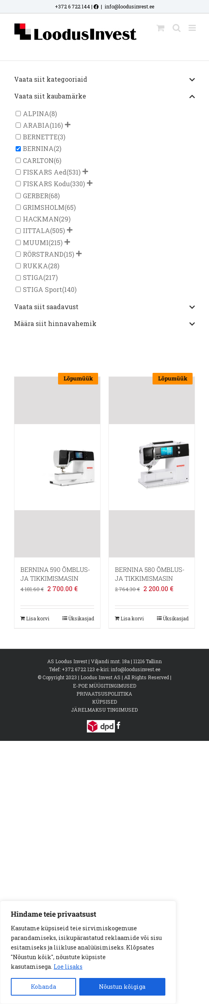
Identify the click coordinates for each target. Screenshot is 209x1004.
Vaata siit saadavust (104, 307)
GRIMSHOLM (43, 207)
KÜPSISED (104, 701)
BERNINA (38, 149)
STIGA (33, 278)
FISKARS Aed (44, 172)
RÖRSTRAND (43, 254)
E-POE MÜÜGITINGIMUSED (104, 685)
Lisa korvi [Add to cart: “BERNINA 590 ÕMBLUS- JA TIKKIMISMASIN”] (37, 618)
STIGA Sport (42, 289)
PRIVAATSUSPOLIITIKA (104, 693)
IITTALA (36, 231)
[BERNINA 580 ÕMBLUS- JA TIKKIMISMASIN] (152, 467)
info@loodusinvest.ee (129, 6)
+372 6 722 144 (72, 6)
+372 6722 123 (78, 669)
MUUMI (35, 242)
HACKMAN (41, 219)
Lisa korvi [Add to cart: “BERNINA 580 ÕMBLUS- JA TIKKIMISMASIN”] (132, 618)
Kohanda (43, 986)
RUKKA (35, 266)
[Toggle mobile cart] (161, 28)
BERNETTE (40, 137)
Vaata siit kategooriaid (104, 79)
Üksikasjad (81, 618)
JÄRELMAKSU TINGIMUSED (104, 709)
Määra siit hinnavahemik (104, 324)
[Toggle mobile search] (177, 28)
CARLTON (38, 160)
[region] (88, 952)
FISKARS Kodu (46, 183)
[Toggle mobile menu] (193, 28)
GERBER (35, 195)
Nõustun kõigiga (122, 986)
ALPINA (36, 113)
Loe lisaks (68, 966)
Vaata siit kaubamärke (104, 96)
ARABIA (36, 125)
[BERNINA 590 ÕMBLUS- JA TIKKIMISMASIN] (57, 467)
